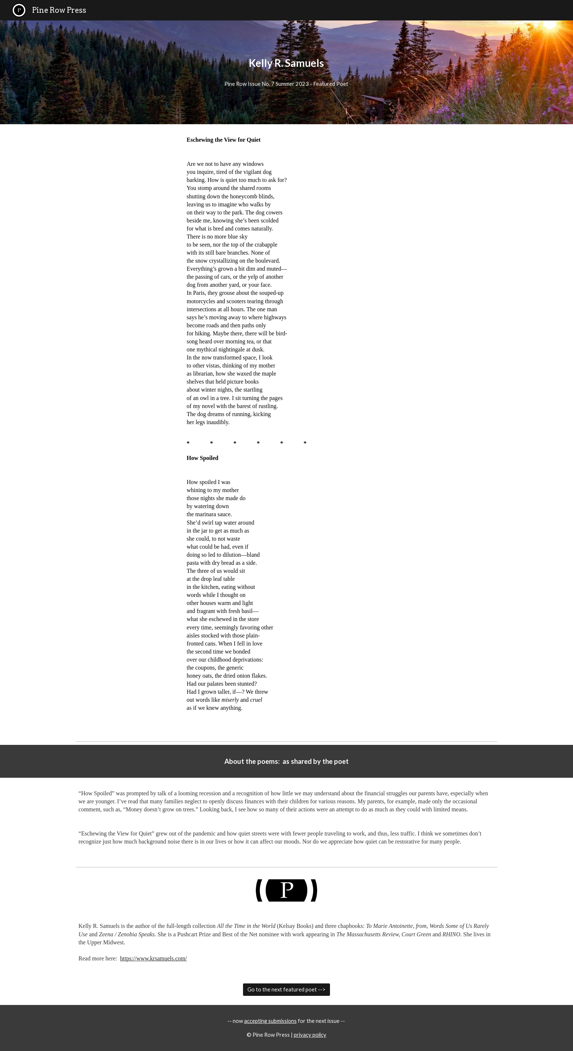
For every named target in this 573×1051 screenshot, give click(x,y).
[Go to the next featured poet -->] (286, 989)
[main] (286, 63)
